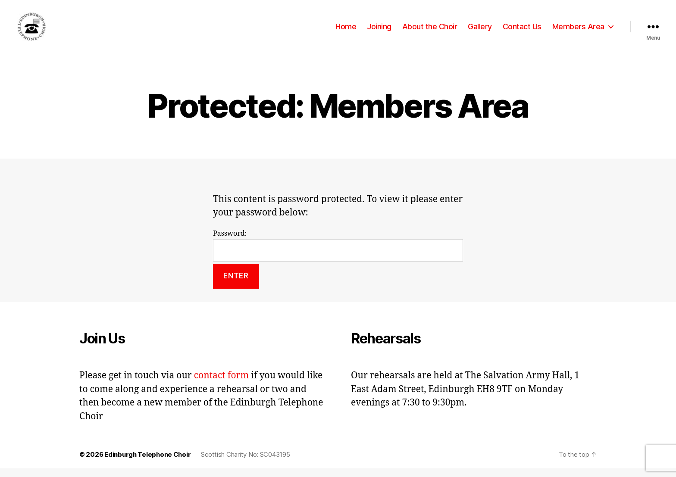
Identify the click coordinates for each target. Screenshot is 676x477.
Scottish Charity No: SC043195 (245, 463)
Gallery (480, 30)
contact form (221, 384)
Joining (379, 30)
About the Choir (429, 30)
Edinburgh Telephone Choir (147, 463)
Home (345, 30)
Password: (338, 254)
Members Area (578, 30)
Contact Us (522, 30)
